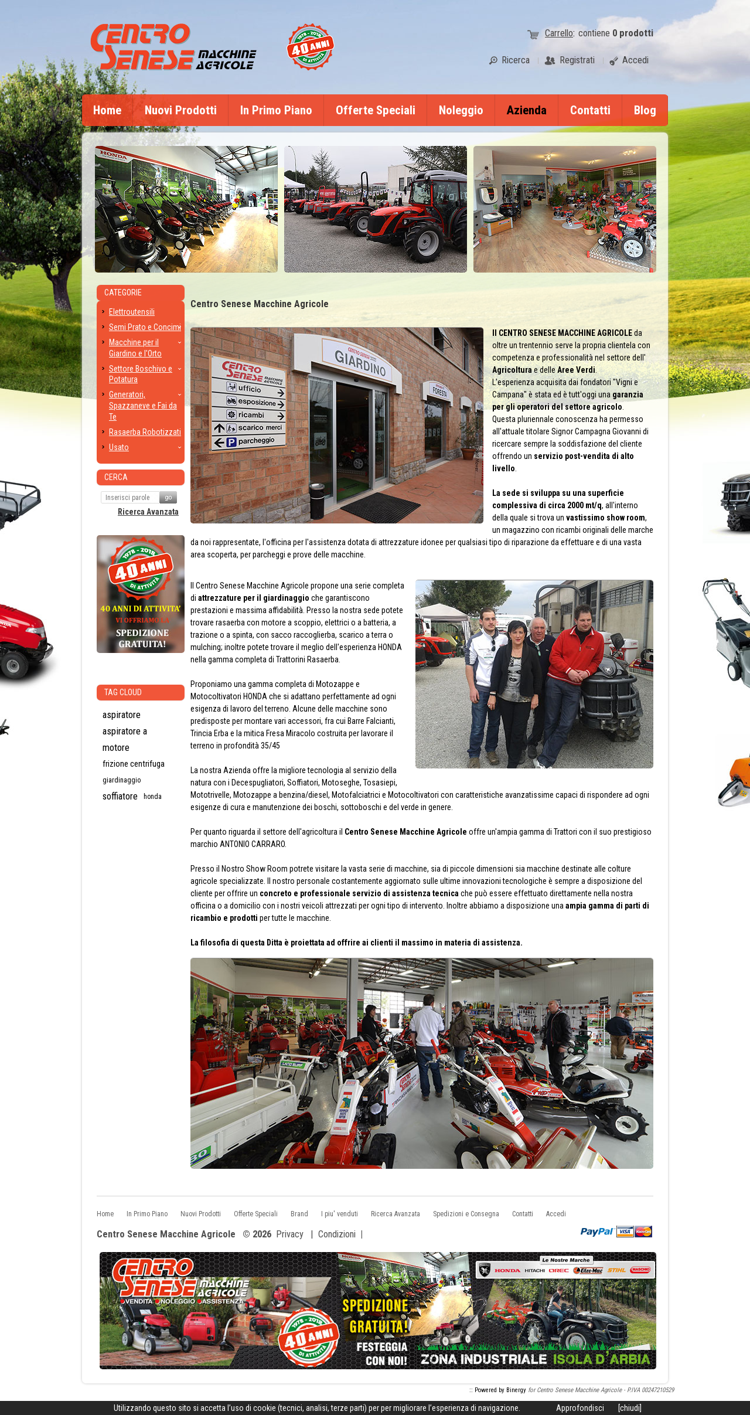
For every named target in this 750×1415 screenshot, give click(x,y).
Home (107, 110)
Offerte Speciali (375, 110)
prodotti (632, 33)
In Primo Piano (276, 110)
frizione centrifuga (134, 763)
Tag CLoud (123, 692)
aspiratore (122, 714)
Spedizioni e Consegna (466, 1214)
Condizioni (337, 1234)
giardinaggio (122, 780)
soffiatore (120, 796)
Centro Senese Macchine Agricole (166, 1235)
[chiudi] (630, 1408)
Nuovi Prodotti (181, 110)
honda (153, 796)
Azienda (527, 110)
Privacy (290, 1234)
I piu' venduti (339, 1214)
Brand (299, 1214)
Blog (645, 110)
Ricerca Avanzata (148, 511)
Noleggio (461, 110)
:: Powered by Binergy (497, 1390)
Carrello (559, 33)
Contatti (590, 110)
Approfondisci (580, 1408)
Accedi (556, 1214)
